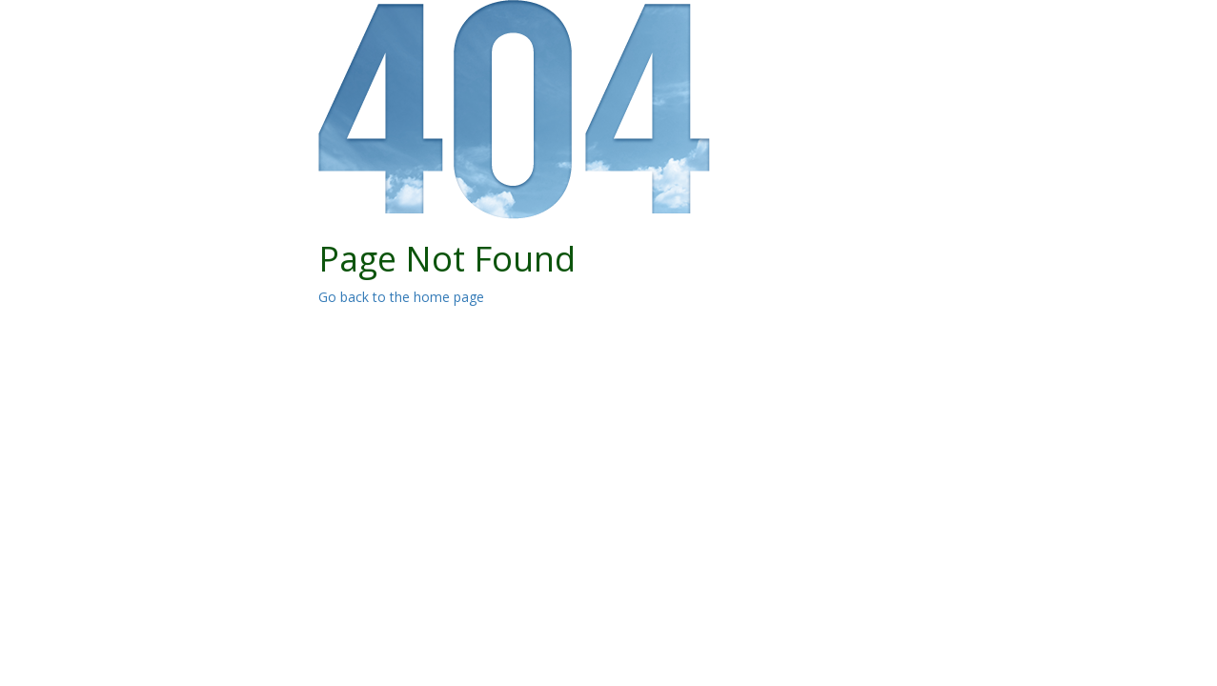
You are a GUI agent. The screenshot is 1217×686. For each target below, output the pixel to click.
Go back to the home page (401, 297)
